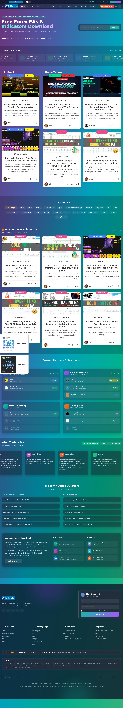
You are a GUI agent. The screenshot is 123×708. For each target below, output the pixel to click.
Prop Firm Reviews (69, 642)
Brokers (70, 6)
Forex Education (68, 645)
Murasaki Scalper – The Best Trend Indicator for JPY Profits (20, 159)
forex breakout (12, 212)
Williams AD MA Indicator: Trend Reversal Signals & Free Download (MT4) (102, 107)
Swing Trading (61, 217)
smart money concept (74, 208)
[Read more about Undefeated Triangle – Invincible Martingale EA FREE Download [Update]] (62, 142)
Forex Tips (68, 76)
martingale (36, 639)
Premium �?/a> (107, 6)
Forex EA (31, 6)
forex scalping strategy (61, 212)
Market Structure (79, 212)
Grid (115, 208)
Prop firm (99, 208)
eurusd (113, 212)
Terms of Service (16, 686)
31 (36, 179)
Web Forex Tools (81, 6)
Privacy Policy (110, 619)
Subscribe (100, 623)
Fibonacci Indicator (42, 212)
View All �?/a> (117, 72)
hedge (38, 208)
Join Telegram (16, 2)
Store (29, 76)
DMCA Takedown (100, 645)
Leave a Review (90, 446)
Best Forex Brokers (69, 639)
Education (55, 76)
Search (114, 27)
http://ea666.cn (38, 695)
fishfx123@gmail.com (78, 695)
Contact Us (98, 642)
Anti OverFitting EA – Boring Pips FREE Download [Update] (102, 162)
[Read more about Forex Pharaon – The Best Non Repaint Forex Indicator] (20, 86)
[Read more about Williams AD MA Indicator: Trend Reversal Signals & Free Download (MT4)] (102, 86)
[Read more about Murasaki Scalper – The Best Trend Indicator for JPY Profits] (20, 140)
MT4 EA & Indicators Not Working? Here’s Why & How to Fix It (62, 107)
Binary (62, 6)
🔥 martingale (11, 208)
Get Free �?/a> (116, 2)
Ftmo (22, 208)
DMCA (25, 686)
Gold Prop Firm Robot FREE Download (21, 266)
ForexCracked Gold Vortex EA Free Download (102, 322)
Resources (94, 6)
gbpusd (104, 212)
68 (36, 123)
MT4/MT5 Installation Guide (103, 639)
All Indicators (6, 645)
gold (60, 208)
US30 (30, 208)
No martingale (50, 208)
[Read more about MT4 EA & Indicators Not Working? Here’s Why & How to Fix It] (62, 86)
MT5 (108, 208)
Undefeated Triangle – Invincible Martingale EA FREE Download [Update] (62, 163)
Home (23, 6)
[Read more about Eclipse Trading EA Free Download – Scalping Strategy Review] (61, 303)
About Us (5, 650)
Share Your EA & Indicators (72, 647)
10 (77, 184)
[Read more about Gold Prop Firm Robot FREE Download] (21, 247)
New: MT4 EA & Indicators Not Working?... (97, 2)
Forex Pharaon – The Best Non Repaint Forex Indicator (20, 105)
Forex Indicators (15, 76)
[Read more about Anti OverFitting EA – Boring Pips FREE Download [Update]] (102, 142)
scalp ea (89, 208)
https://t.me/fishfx (98, 695)
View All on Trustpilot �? (111, 446)
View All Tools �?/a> (115, 50)
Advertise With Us (100, 647)
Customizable (26, 212)
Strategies (52, 6)
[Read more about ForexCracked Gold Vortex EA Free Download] (102, 303)
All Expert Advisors (8, 642)
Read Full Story (15, 568)
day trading (93, 212)
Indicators (41, 6)
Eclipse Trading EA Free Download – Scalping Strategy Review (61, 324)
